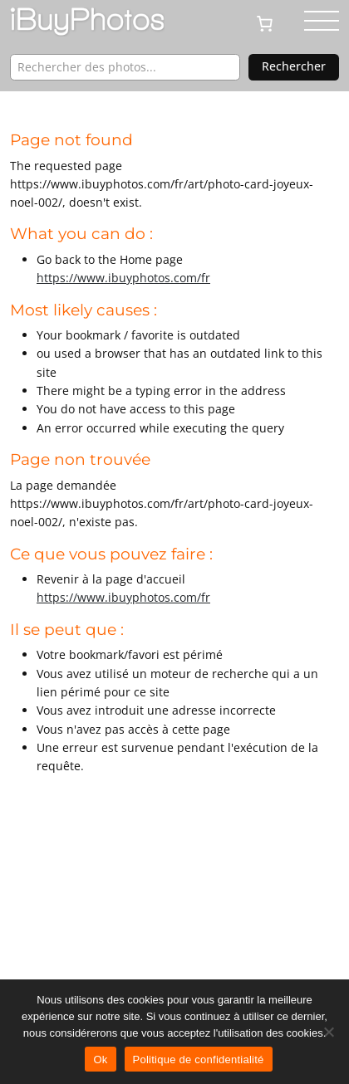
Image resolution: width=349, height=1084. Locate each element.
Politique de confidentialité (198, 1059)
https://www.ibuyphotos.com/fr (123, 278)
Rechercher (294, 66)
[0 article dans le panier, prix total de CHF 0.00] (271, 22)
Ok (100, 1059)
